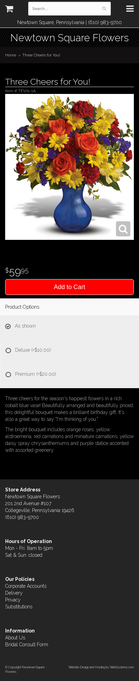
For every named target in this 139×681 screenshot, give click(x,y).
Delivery (14, 593)
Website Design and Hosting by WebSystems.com (101, 667)
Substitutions (18, 606)
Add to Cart (69, 287)
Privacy (13, 600)
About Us (15, 637)
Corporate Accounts (25, 586)
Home (10, 55)
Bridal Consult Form (26, 644)
